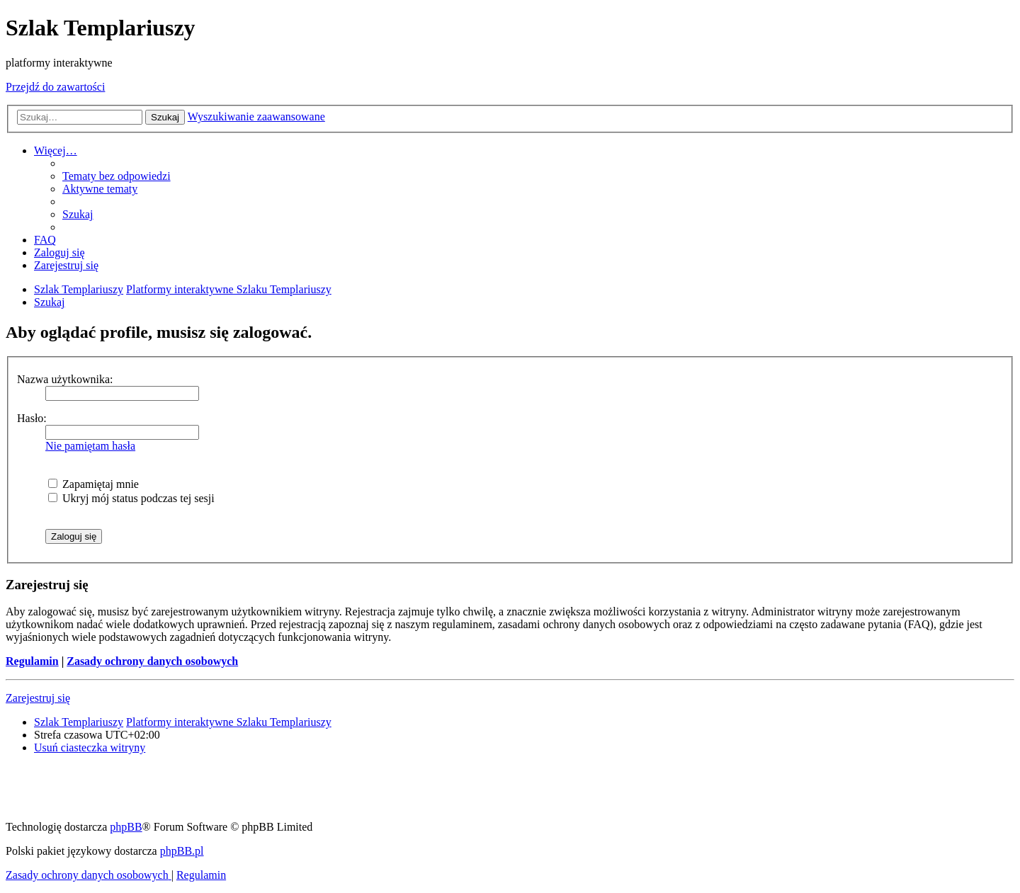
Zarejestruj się (38, 698)
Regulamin (32, 661)
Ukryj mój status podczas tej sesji (131, 498)
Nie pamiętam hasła (90, 446)
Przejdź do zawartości (55, 87)
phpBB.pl (182, 851)
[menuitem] (116, 176)
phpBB (126, 827)
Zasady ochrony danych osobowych (152, 661)
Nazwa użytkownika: (65, 379)
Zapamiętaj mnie (93, 484)
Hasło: (32, 418)
